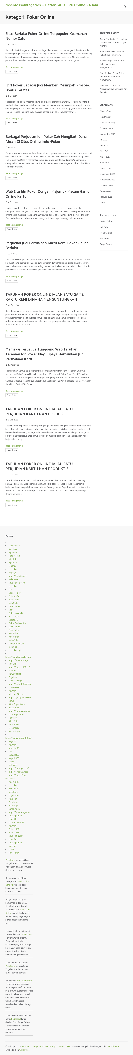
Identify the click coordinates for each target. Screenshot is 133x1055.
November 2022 (107, 180)
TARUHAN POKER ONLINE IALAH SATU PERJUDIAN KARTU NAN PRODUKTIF (39, 411)
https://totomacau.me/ (19, 711)
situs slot (13, 799)
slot (10, 589)
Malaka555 (13, 579)
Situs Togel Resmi (17, 704)
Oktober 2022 (106, 185)
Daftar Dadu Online (17, 623)
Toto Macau (14, 556)
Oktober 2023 (106, 128)
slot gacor (13, 765)
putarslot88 (14, 755)
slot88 (11, 701)
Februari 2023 (106, 162)
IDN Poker (13, 633)
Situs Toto (13, 721)
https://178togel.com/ (19, 768)
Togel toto (14, 795)
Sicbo (11, 610)
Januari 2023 (105, 168)
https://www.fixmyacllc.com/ (18, 657)
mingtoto (13, 559)
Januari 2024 (105, 117)
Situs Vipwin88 (15, 816)
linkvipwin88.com (16, 694)
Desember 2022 (107, 174)
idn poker (13, 569)
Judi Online (105, 227)
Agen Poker (14, 630)
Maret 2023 (105, 157)
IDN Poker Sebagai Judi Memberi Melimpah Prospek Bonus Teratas (47, 87)
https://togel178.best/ (19, 772)
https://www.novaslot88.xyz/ (18, 738)
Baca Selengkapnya (14, 67)
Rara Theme (113, 1046)
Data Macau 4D (16, 613)
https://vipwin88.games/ (20, 684)
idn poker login (15, 650)
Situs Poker (14, 724)
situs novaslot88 (16, 822)
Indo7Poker (14, 603)
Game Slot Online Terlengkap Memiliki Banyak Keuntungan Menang (113, 42)
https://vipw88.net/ (17, 576)
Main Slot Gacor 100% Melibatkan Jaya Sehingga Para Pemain (114, 89)
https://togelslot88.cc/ (19, 667)
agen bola (13, 846)
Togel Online (106, 244)
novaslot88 (14, 708)
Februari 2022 (106, 197)
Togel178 (13, 677)
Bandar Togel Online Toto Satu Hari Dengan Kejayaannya (112, 64)
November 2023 (107, 122)
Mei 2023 (104, 151)
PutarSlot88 (14, 596)
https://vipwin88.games (19, 812)
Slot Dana (13, 664)
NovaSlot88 (14, 853)
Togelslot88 (14, 546)
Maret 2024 (105, 111)
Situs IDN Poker (24, 981)
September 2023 (107, 134)
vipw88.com (14, 687)
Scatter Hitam (15, 593)
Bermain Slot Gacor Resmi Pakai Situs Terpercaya (112, 53)
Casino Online (106, 221)
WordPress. (24, 1050)
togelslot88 (14, 758)
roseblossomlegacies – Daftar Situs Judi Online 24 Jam (51, 5)
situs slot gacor (16, 836)
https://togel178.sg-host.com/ (15, 776)
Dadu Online (14, 606)
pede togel (14, 616)
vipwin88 (12, 670)
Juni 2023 (104, 145)
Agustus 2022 (106, 191)
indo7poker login (16, 643)
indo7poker (14, 637)
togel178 (12, 566)
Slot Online (105, 238)
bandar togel (14, 731)
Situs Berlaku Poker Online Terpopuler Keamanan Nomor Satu (46, 36)
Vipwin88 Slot (15, 674)
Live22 (11, 751)
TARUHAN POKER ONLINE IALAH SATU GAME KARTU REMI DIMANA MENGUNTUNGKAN (44, 297)
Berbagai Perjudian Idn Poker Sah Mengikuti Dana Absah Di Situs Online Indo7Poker (46, 139)
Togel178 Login (15, 681)
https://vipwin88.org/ (18, 660)
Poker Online (12, 71)
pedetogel (13, 620)
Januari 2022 (105, 202)
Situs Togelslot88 (17, 583)
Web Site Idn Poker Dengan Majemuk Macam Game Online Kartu (47, 194)
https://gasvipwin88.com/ (20, 697)
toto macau (14, 728)
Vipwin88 (13, 552)
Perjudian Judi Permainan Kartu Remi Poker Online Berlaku (46, 245)
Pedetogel (13, 802)
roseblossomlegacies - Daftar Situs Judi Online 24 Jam (46, 1046)
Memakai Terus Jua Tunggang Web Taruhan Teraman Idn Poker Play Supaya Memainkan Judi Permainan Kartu (44, 354)
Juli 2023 (104, 140)
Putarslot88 (14, 829)
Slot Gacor (13, 549)
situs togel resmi (16, 714)
